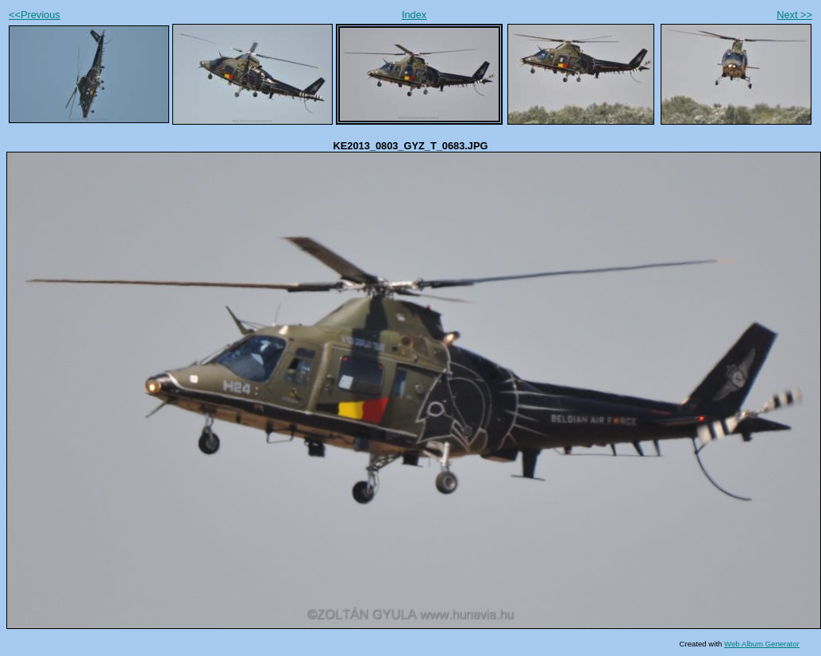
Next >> (794, 15)
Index (414, 15)
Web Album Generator (762, 643)
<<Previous (34, 15)
